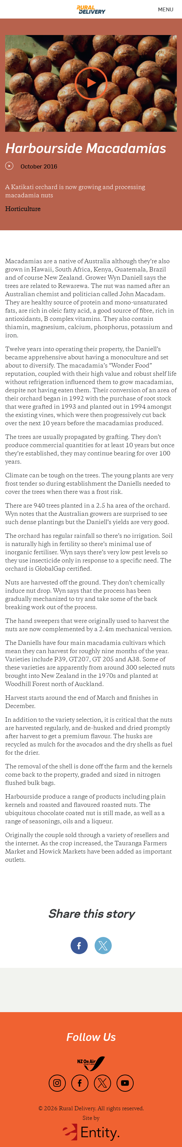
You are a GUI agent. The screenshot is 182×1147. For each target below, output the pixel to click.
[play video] (91, 83)
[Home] (91, 7)
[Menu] (165, 9)
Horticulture (22, 209)
